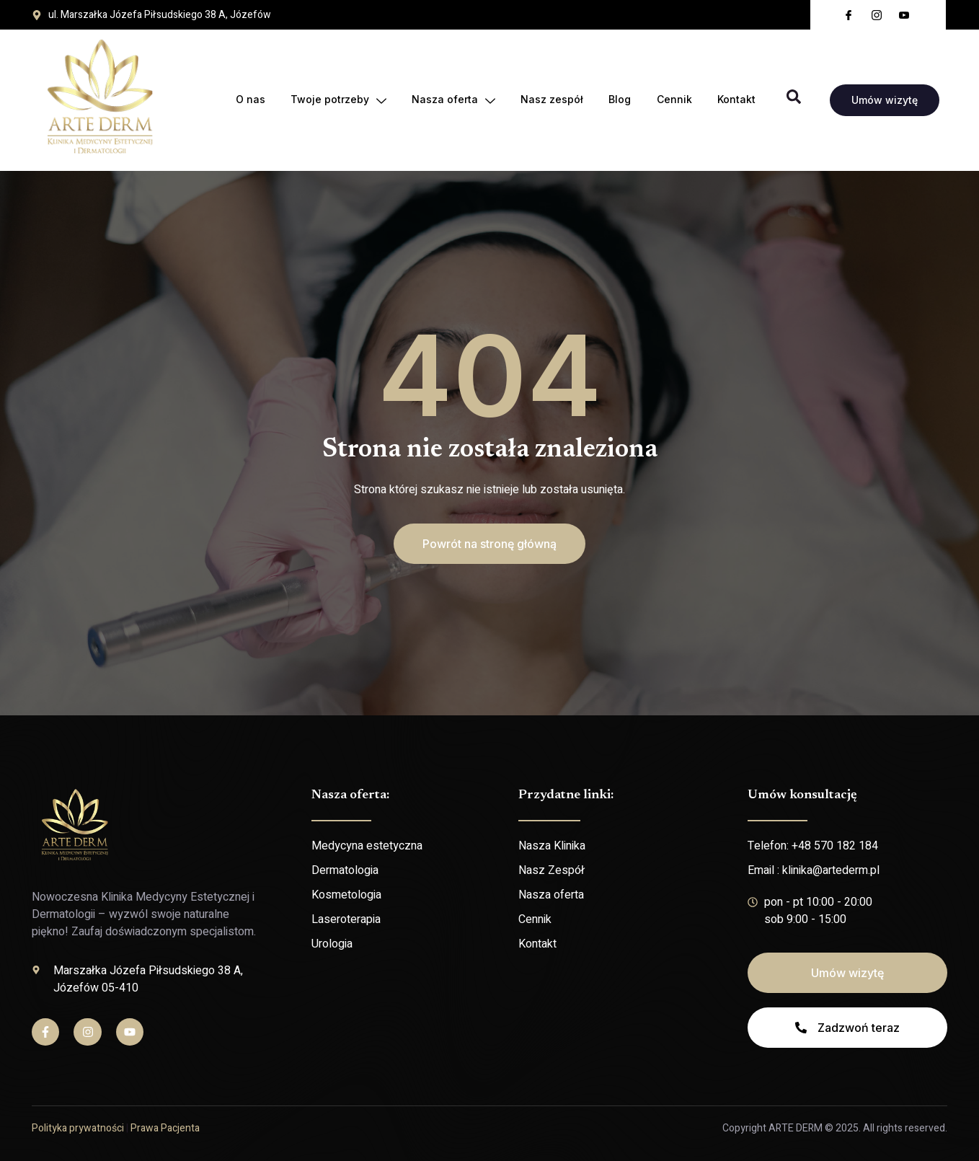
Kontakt (736, 100)
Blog (619, 100)
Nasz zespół (550, 100)
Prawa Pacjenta (165, 1128)
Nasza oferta (451, 100)
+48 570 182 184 (835, 846)
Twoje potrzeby (336, 100)
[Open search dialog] (793, 100)
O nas (247, 100)
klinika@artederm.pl (831, 870)
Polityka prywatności (78, 1128)
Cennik (673, 100)
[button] (489, 544)
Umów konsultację (802, 795)
